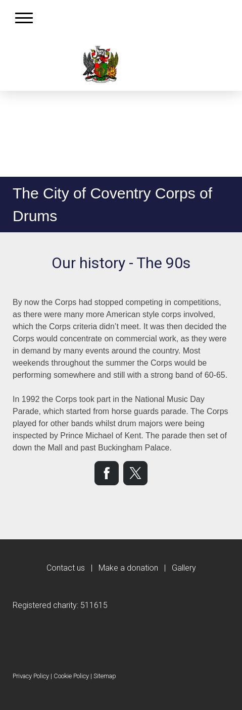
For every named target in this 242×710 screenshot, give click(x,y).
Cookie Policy (71, 676)
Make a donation (128, 568)
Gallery (184, 568)
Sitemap (104, 676)
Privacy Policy (31, 676)
